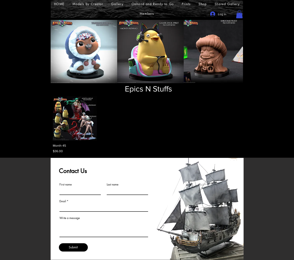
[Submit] (73, 247)
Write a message (69, 218)
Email (62, 201)
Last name (112, 184)
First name (65, 184)
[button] (239, 14)
